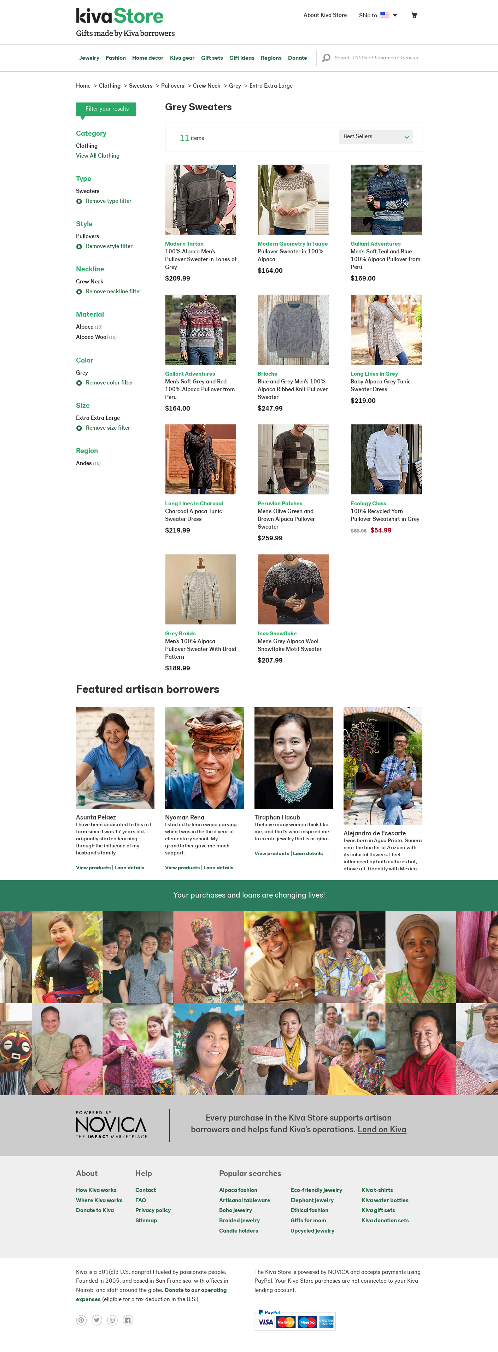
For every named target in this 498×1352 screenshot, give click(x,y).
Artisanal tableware (244, 1201)
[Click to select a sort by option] (376, 137)
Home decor (148, 58)
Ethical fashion (309, 1210)
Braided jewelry (239, 1221)
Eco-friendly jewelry (316, 1190)
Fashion (116, 58)
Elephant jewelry (312, 1201)
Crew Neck (90, 282)
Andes (88, 463)
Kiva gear (182, 58)
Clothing (87, 146)
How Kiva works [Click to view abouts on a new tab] (96, 1190)
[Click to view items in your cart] (413, 16)
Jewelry (89, 58)
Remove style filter (104, 246)
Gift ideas (241, 58)
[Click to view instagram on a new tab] (115, 1320)
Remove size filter (103, 428)
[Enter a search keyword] (369, 58)
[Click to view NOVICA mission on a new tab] (111, 1125)
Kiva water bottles (385, 1201)
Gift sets (212, 58)
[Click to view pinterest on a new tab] (84, 1320)
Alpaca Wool (96, 337)
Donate (297, 58)
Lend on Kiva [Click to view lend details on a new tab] (382, 1130)
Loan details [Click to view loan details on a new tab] (129, 868)
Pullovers (87, 237)
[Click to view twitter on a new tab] (99, 1320)
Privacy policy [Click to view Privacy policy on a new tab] (153, 1210)
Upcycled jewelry (312, 1231)
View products (93, 868)
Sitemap (146, 1221)
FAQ (140, 1201)
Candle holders (238, 1231)
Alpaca (89, 327)
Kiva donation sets (385, 1221)
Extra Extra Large (98, 418)
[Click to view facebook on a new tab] (130, 1320)
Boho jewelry (235, 1210)
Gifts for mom (308, 1221)
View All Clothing (97, 156)
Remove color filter (104, 383)
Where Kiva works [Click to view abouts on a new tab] (99, 1201)
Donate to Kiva (95, 1210)
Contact (145, 1190)
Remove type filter (103, 201)
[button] (326, 59)
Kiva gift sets (378, 1210)
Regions (271, 58)
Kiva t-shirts (377, 1190)
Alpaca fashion (238, 1190)
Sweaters (88, 191)
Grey (82, 373)
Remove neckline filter (108, 292)
